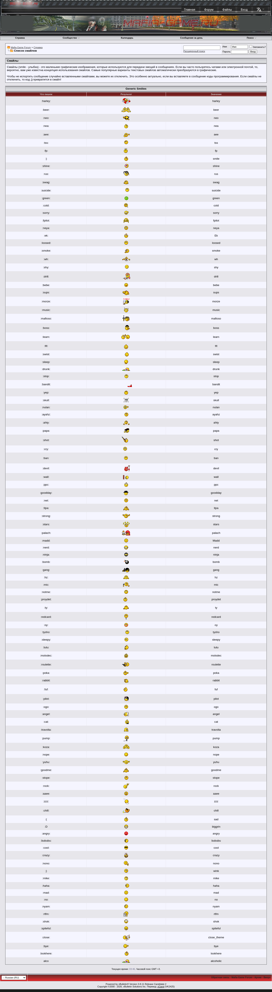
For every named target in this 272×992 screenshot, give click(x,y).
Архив (258, 977)
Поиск (252, 38)
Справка (20, 38)
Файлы (227, 9)
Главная (189, 9)
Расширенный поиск (194, 51)
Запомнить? (257, 47)
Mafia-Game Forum (21, 47)
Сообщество (71, 38)
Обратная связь (220, 977)
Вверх (267, 977)
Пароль (226, 51)
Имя (224, 46)
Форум (208, 9)
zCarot (161, 986)
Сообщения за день (191, 38)
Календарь (127, 38)
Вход (244, 9)
